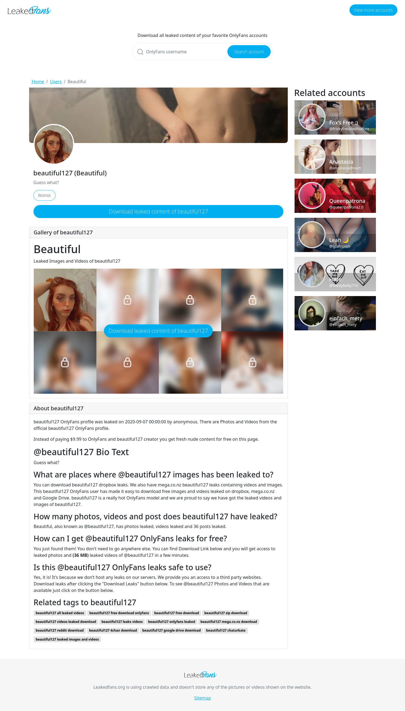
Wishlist (44, 195)
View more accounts (373, 10)
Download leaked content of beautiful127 (158, 211)
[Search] (202, 51)
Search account (249, 52)
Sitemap (202, 698)
